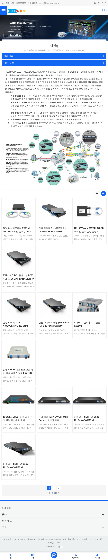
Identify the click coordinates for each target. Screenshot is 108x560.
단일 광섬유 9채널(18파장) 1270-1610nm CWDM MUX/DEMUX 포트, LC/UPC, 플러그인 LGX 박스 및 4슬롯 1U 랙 (54, 230)
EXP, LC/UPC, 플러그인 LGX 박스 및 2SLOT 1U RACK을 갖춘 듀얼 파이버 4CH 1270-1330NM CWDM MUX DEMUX (18, 277)
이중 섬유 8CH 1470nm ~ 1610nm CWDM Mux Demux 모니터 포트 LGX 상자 (18, 466)
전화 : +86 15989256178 (16, 3)
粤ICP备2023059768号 (78, 539)
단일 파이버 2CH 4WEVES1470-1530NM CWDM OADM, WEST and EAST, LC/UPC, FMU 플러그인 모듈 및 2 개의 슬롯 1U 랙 (17, 324)
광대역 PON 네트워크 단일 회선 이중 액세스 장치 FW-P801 (18, 371)
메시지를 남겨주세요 (54, 555)
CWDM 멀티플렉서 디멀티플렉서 (69, 50)
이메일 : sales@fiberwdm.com (45, 3)
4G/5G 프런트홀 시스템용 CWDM (87, 324)
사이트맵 (50, 542)
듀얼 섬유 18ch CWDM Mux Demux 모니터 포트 (53, 419)
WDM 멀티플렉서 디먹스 (40, 50)
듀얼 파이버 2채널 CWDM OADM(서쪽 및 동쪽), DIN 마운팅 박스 (17, 230)
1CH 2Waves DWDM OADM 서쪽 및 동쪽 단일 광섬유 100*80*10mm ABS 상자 (89, 230)
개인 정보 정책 (97, 539)
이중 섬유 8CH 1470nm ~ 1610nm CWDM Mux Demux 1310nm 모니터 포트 (89, 419)
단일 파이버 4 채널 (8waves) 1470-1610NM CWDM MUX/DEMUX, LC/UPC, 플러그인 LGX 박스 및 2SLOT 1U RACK (54, 324)
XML (59, 542)
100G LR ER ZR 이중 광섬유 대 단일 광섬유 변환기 (17, 419)
